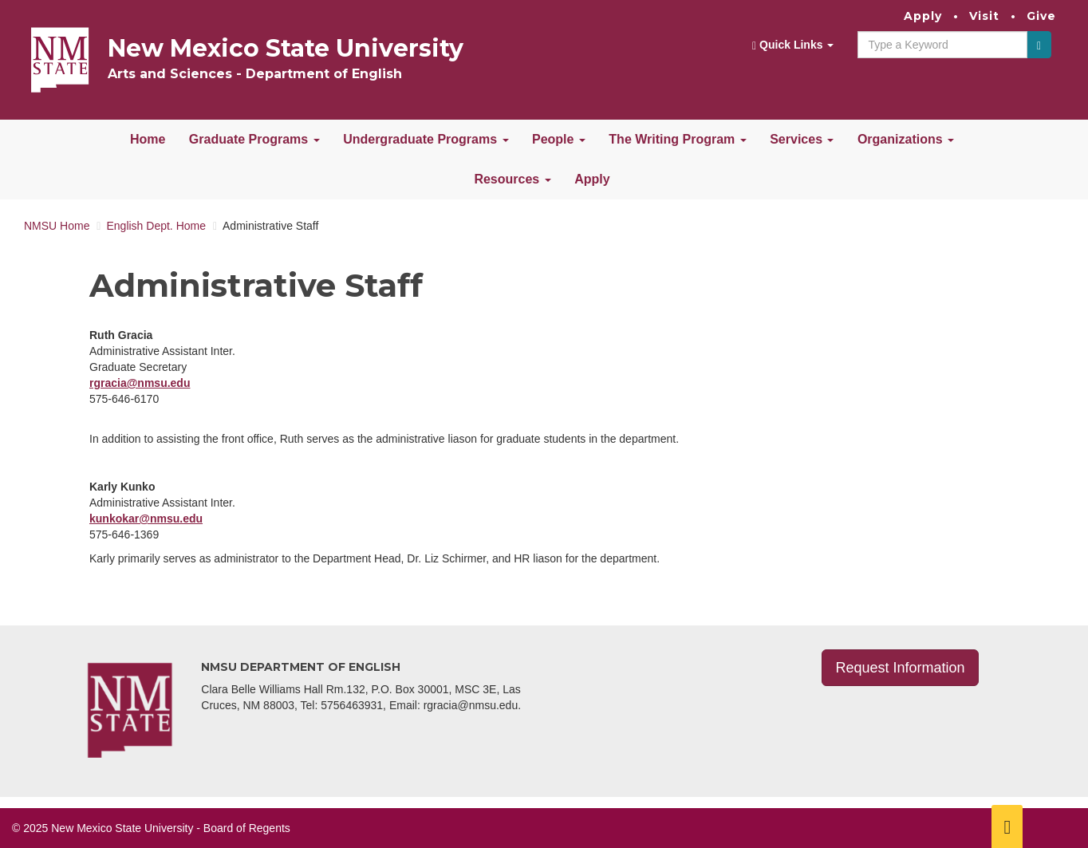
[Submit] (1039, 44)
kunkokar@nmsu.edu (146, 518)
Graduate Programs (254, 139)
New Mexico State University (285, 48)
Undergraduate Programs (425, 139)
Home (147, 139)
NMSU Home (56, 225)
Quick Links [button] (793, 45)
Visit (984, 16)
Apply (923, 16)
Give (1041, 16)
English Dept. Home (156, 225)
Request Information (899, 668)
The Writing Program (677, 139)
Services (802, 139)
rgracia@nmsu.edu (139, 383)
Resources (512, 179)
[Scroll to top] (1007, 826)
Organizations (905, 139)
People (558, 139)
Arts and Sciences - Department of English (255, 73)
